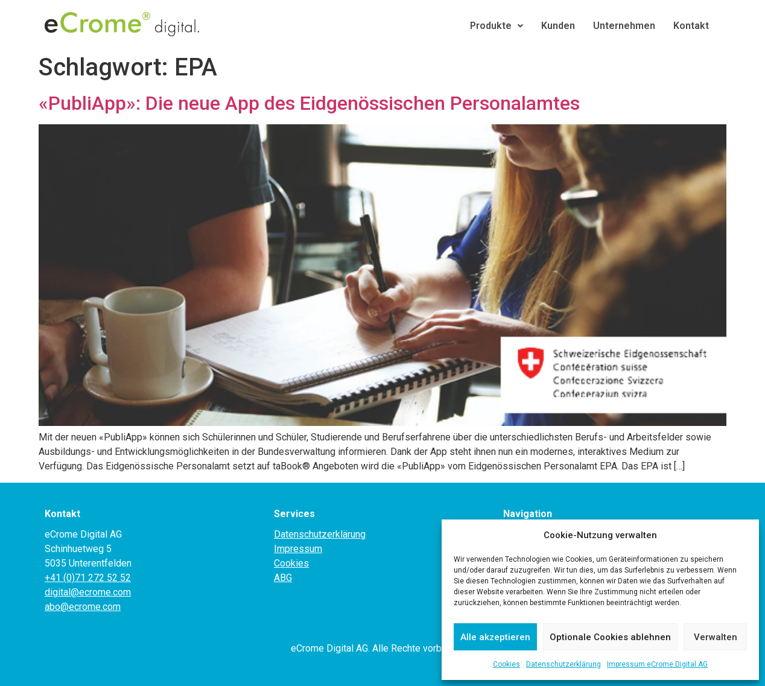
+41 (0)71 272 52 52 (88, 577)
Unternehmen (624, 25)
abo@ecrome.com (83, 606)
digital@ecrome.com (88, 592)
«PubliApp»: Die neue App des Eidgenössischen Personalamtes (309, 103)
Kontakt (691, 25)
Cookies (506, 664)
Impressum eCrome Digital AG (657, 664)
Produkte (496, 25)
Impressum (298, 548)
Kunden (558, 25)
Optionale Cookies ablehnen (610, 637)
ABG (283, 577)
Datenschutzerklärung (563, 664)
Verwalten (715, 637)
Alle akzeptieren (495, 637)
